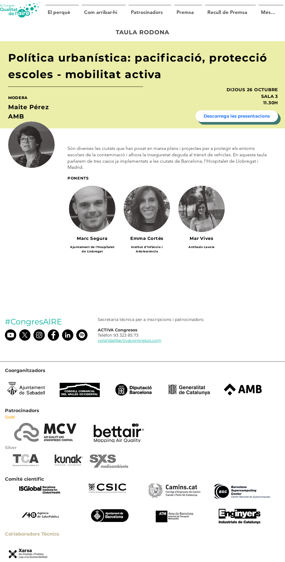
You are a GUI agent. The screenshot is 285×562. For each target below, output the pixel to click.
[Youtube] (10, 335)
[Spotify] (82, 335)
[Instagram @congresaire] (39, 335)
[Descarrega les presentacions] (236, 116)
